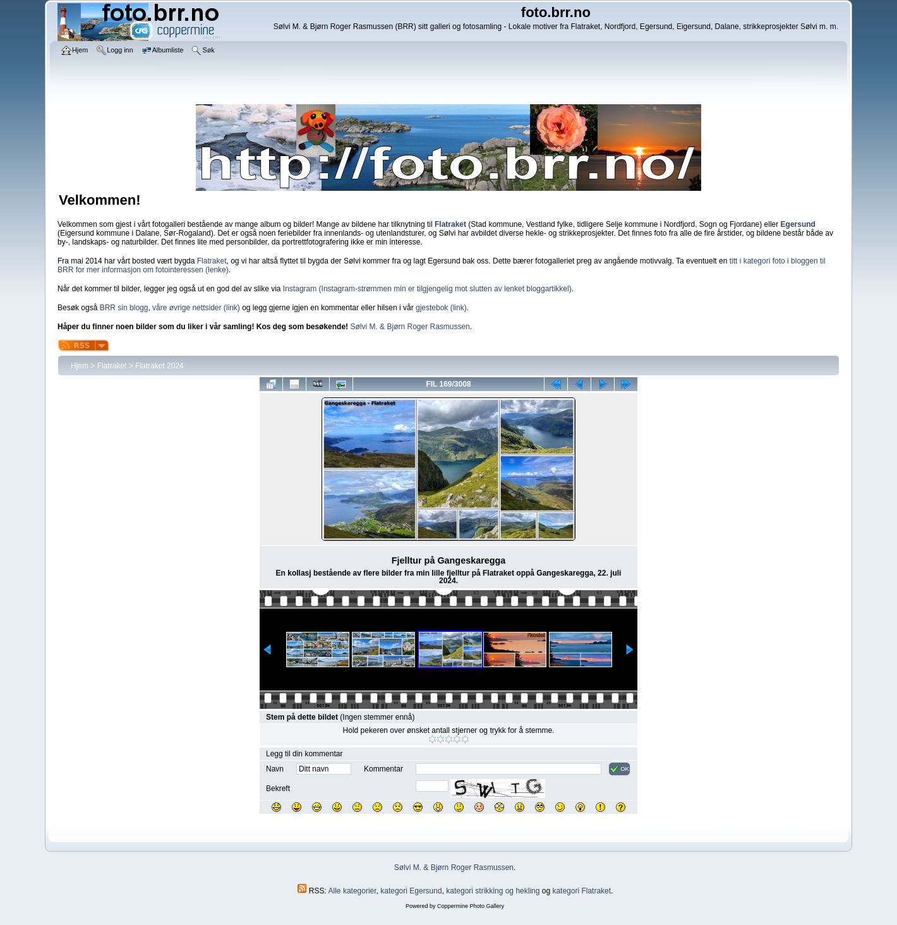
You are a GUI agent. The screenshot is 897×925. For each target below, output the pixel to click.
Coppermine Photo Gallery (470, 906)
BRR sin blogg (124, 307)
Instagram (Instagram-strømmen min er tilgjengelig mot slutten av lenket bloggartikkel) (427, 288)
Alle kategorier (352, 890)
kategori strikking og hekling (492, 890)
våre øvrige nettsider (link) (196, 307)
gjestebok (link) (441, 307)
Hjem (79, 365)
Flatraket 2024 (159, 365)
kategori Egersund (411, 890)
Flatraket (212, 261)
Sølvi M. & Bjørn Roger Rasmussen (409, 326)
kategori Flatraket (581, 890)
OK (619, 769)
